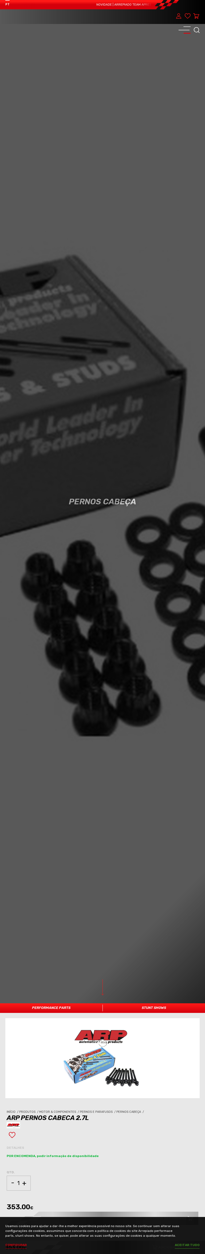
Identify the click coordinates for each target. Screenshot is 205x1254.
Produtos (29, 1112)
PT (7, 4)
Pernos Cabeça (130, 1112)
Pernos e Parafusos (98, 1112)
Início (13, 1112)
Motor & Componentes (59, 1112)
